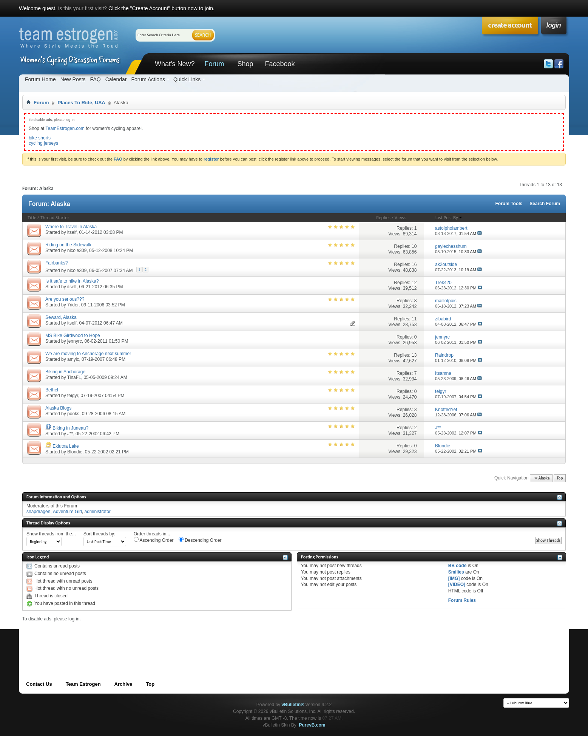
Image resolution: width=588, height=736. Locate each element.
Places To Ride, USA (81, 102)
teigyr (72, 395)
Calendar (116, 79)
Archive (123, 684)
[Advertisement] (159, 639)
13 (414, 355)
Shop (245, 64)
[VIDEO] (456, 584)
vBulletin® (292, 704)
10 (414, 246)
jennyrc (74, 341)
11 (414, 319)
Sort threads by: (99, 534)
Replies (383, 217)
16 (414, 264)
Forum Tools (509, 203)
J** (70, 433)
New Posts (73, 79)
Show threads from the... (51, 534)
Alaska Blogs (58, 408)
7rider (73, 305)
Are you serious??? (64, 299)
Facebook (280, 64)
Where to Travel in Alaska (71, 226)
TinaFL (74, 377)
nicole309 (76, 250)
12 (414, 282)
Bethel (51, 390)
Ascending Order (154, 540)
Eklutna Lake (65, 446)
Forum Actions (148, 79)
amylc (73, 359)
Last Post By (449, 217)
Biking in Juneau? (70, 428)
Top (560, 478)
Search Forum (544, 203)
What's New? (174, 64)
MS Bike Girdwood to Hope (72, 335)
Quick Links (187, 79)
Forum (214, 64)
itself (72, 232)
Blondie (74, 452)
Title (32, 217)
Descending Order (200, 540)
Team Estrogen (83, 684)
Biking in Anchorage (65, 371)
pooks (73, 413)
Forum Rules (462, 600)
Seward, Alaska (61, 317)
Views (400, 217)
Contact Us (39, 684)
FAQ (95, 79)
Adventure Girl (67, 511)
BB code (457, 565)
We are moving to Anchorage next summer (88, 353)
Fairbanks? (56, 263)
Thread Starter (54, 217)
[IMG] (454, 578)
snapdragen (38, 511)
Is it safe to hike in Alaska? (72, 281)
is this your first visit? (82, 8)
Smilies (456, 572)
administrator (97, 511)
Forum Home (40, 79)
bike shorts (40, 138)
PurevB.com (312, 725)
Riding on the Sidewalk (68, 244)
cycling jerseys (43, 143)
